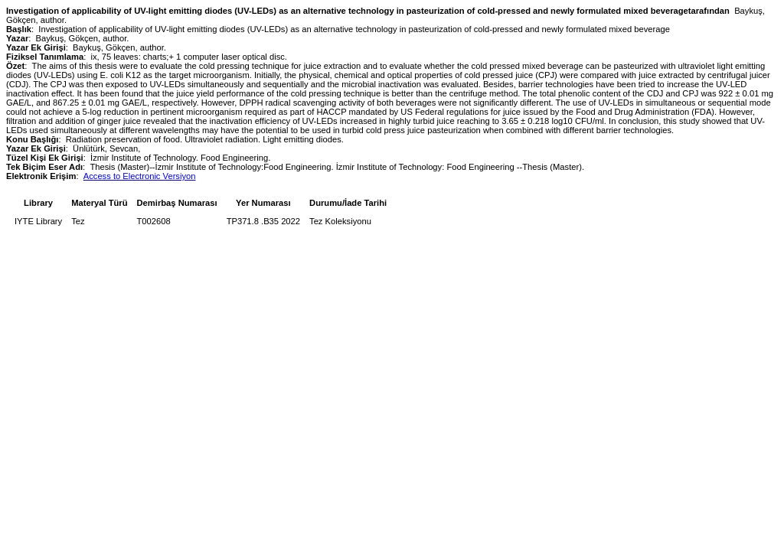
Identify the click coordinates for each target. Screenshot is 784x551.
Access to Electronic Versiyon (139, 176)
